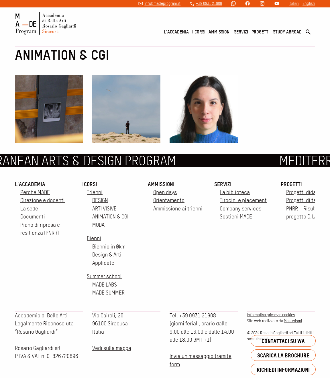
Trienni (95, 192)
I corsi (198, 32)
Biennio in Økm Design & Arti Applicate (108, 254)
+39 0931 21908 (209, 3)
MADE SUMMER (108, 292)
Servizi (241, 32)
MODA (98, 225)
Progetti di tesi (303, 200)
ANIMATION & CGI (110, 216)
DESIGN (100, 200)
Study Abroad (287, 32)
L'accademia (176, 32)
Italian (294, 3)
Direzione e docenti (42, 200)
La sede (29, 208)
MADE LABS (104, 284)
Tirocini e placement (243, 200)
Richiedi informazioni (283, 369)
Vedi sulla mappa (111, 348)
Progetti (261, 32)
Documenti (32, 216)
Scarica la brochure (283, 355)
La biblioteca (235, 192)
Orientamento (168, 200)
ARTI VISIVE (104, 208)
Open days (165, 192)
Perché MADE (35, 192)
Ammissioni (220, 32)
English (308, 3)
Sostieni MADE (236, 216)
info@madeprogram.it (162, 3)
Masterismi (293, 321)
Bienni (94, 238)
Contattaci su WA (283, 341)
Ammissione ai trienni (178, 208)
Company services (240, 208)
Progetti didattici (306, 192)
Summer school (104, 276)
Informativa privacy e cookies (271, 315)
